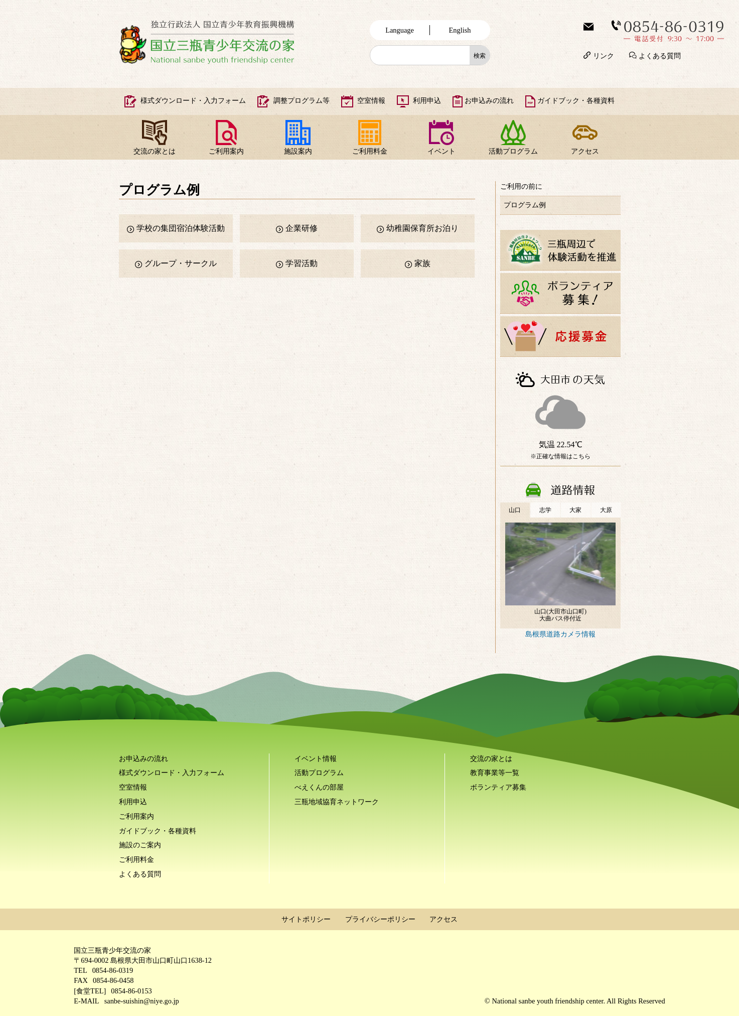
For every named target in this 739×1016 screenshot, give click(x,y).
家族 (422, 263)
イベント (441, 151)
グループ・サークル (180, 263)
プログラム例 (525, 205)
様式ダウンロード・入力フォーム (193, 100)
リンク (603, 55)
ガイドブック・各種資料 (576, 100)
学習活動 (301, 263)
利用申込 (427, 100)
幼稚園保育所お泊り (422, 228)
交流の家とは (154, 151)
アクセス (585, 151)
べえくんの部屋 (319, 787)
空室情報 (371, 100)
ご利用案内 (226, 151)
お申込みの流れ (489, 100)
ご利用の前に (521, 186)
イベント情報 (315, 758)
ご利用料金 (369, 151)
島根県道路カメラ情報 (560, 634)
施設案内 (298, 151)
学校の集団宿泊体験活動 (180, 228)
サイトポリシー (306, 919)
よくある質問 (660, 55)
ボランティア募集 (498, 787)
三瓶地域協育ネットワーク (336, 802)
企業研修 (301, 228)
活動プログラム (513, 151)
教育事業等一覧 (494, 773)
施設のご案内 (140, 845)
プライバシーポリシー (380, 919)
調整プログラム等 (301, 100)
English (460, 30)
